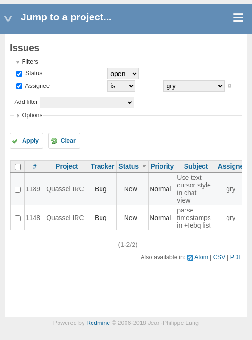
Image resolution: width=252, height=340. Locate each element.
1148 (32, 217)
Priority (162, 166)
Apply (30, 140)
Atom (201, 257)
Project (67, 166)
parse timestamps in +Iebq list (194, 217)
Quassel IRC (65, 189)
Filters (30, 62)
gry (230, 189)
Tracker (103, 166)
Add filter (26, 102)
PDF (236, 257)
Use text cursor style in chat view (194, 189)
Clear (68, 140)
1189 (32, 189)
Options (32, 115)
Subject (196, 166)
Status (33, 73)
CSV (219, 257)
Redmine (98, 323)
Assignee (37, 86)
